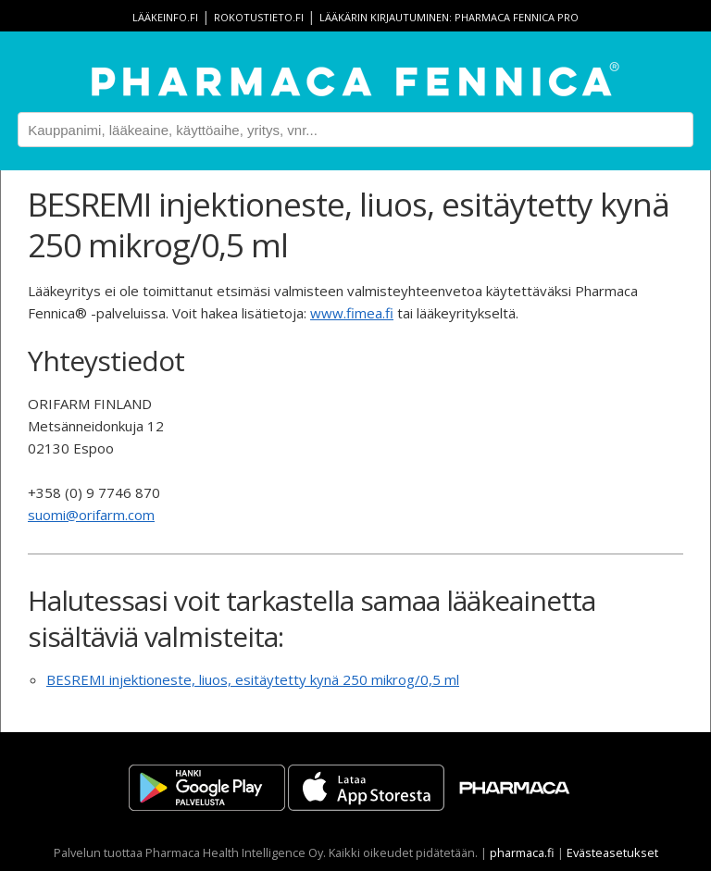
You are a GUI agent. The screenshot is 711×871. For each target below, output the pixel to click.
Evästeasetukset (612, 852)
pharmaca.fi (522, 852)
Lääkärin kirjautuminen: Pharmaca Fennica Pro (449, 17)
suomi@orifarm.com (91, 514)
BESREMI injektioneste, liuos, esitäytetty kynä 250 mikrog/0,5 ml (252, 679)
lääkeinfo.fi (165, 17)
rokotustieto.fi (259, 17)
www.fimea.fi (351, 313)
